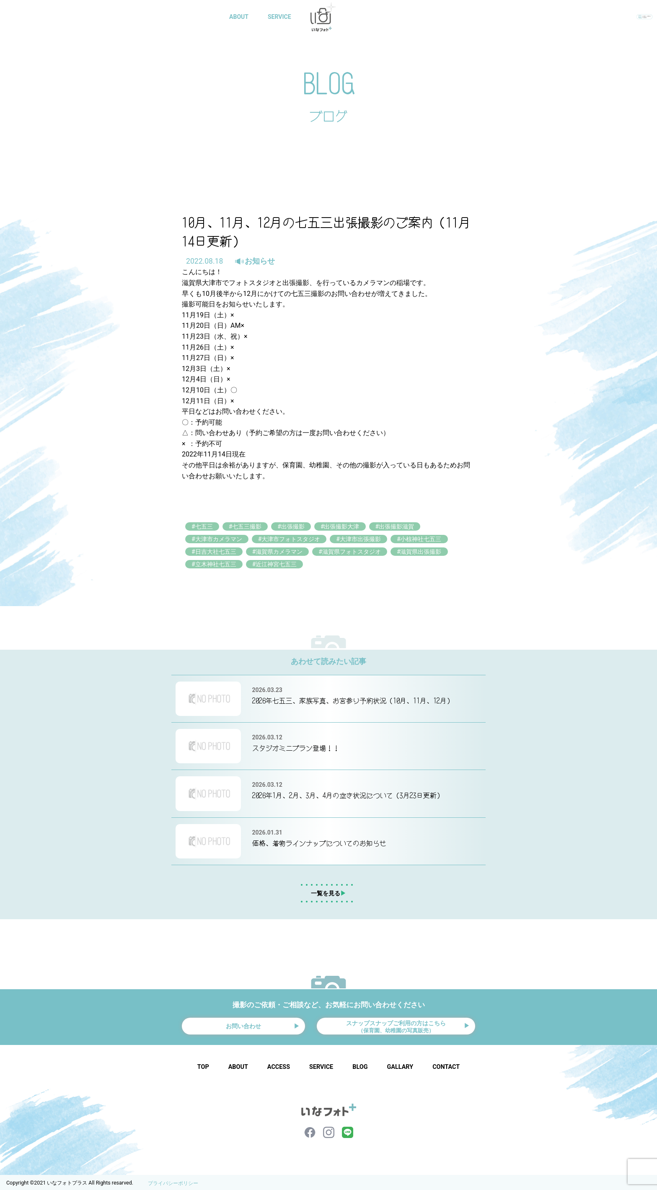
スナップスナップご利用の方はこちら (396, 1022)
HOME (203, 16)
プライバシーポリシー (173, 1182)
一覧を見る (328, 887)
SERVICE (281, 16)
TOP (203, 1065)
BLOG (408, 16)
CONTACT (449, 16)
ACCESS (278, 1065)
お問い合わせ (243, 1022)
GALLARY (369, 16)
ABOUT (240, 16)
